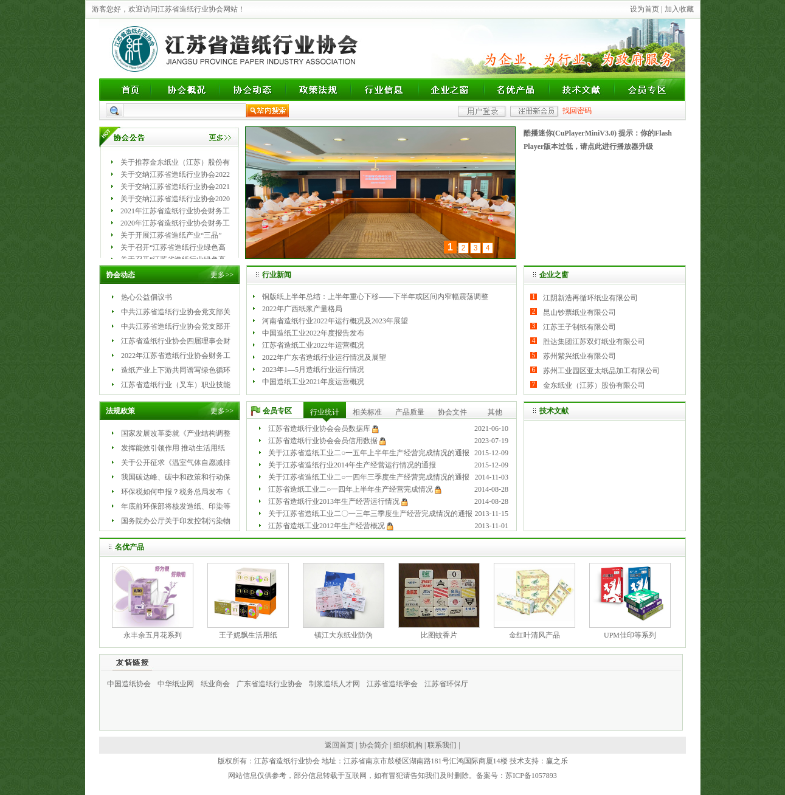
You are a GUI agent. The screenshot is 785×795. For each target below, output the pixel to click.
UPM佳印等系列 (630, 635)
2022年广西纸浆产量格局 (302, 309)
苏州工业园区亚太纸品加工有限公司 (601, 371)
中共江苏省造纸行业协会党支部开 (175, 326)
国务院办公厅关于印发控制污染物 (175, 521)
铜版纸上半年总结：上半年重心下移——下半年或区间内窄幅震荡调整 (375, 296)
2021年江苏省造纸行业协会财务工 (175, 211)
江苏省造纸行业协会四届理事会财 (175, 341)
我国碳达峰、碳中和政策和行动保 (175, 477)
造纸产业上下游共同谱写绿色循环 (175, 370)
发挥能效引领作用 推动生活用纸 (173, 448)
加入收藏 (679, 9)
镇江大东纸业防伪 (343, 635)
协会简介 (374, 745)
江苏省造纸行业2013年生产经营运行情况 (333, 501)
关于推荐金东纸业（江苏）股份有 (175, 162)
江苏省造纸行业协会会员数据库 (319, 428)
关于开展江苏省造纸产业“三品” (171, 235)
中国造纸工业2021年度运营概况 (313, 381)
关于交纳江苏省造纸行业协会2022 (175, 174)
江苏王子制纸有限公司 (579, 327)
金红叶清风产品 (534, 635)
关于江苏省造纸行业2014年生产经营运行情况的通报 (352, 465)
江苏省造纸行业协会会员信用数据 (323, 440)
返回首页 (339, 745)
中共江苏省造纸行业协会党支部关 (175, 312)
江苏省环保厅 (446, 684)
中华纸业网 (175, 684)
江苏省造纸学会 (392, 684)
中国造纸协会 (129, 684)
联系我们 (442, 745)
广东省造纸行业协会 (269, 684)
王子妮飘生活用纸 (248, 635)
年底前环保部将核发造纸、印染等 (175, 506)
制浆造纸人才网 (334, 684)
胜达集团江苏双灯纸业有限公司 (594, 341)
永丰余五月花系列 (152, 635)
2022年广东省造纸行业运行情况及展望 (324, 357)
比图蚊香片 (439, 635)
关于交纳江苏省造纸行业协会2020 (175, 198)
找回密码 (577, 110)
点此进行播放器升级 (620, 146)
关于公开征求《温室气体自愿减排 (175, 462)
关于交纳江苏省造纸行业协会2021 (175, 186)
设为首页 (644, 9)
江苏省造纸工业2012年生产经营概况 (326, 525)
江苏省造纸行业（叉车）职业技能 (175, 384)
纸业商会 (215, 684)
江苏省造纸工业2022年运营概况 (313, 345)
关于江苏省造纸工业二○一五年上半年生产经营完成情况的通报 (368, 453)
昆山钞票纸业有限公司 (579, 312)
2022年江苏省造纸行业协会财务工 (175, 355)
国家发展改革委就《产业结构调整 (175, 433)
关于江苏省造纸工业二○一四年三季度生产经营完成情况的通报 (368, 477)
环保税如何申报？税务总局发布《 (175, 491)
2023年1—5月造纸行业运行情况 (313, 369)
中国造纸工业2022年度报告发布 (313, 333)
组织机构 (408, 745)
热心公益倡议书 (146, 297)
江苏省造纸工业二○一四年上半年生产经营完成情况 (350, 489)
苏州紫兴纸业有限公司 (579, 356)
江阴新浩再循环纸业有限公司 (590, 298)
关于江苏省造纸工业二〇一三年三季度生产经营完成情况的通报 (370, 513)
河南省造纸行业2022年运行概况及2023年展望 (335, 321)
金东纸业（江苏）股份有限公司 (594, 385)
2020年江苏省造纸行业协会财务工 (175, 223)
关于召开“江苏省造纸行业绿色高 (173, 247)
